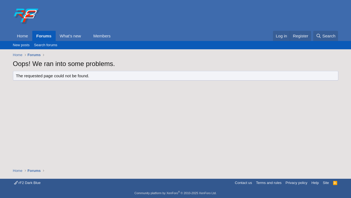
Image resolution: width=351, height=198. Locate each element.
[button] (85, 36)
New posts (21, 45)
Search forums (45, 45)
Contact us (243, 183)
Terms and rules (268, 183)
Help (315, 183)
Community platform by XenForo (176, 193)
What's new (70, 36)
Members (102, 36)
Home (22, 36)
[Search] (325, 36)
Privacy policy (296, 183)
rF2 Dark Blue (27, 183)
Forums (44, 36)
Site (326, 183)
